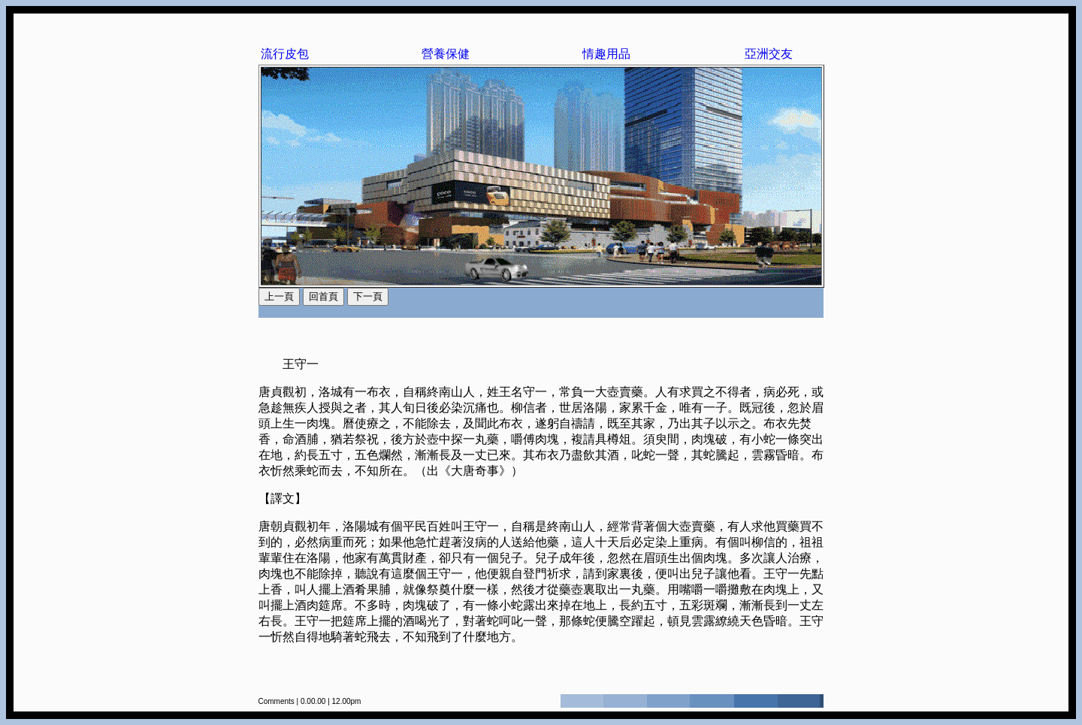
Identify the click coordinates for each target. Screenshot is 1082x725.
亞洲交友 (769, 53)
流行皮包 (285, 53)
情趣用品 (606, 53)
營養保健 (446, 53)
